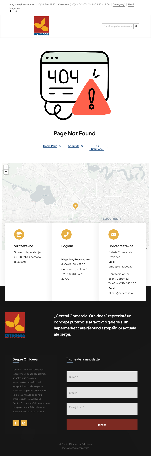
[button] (75, 206)
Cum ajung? (119, 4)
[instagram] (16, 11)
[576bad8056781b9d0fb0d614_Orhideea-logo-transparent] (41, 17)
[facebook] (10, 11)
